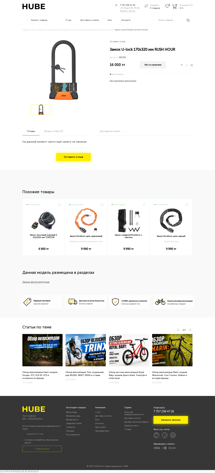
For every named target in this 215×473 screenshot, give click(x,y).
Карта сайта (100, 427)
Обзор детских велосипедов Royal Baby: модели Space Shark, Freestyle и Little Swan (128, 375)
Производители (102, 431)
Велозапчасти (72, 420)
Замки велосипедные (36, 282)
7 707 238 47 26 (127, 5)
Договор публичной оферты (136, 422)
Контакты (125, 20)
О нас (69, 20)
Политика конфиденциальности (134, 413)
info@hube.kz (159, 408)
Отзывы (127, 429)
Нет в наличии (153, 65)
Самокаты (70, 427)
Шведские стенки (74, 423)
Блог (110, 20)
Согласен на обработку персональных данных (41, 441)
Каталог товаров (37, 20)
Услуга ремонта (73, 434)
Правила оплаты (131, 426)
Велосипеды (71, 412)
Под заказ (70, 431)
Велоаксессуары (73, 416)
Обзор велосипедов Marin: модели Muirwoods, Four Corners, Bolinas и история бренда (169, 375)
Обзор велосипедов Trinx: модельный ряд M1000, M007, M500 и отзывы (84, 373)
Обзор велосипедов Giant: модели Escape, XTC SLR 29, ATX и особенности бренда (39, 375)
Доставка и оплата (89, 20)
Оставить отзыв (117, 41)
